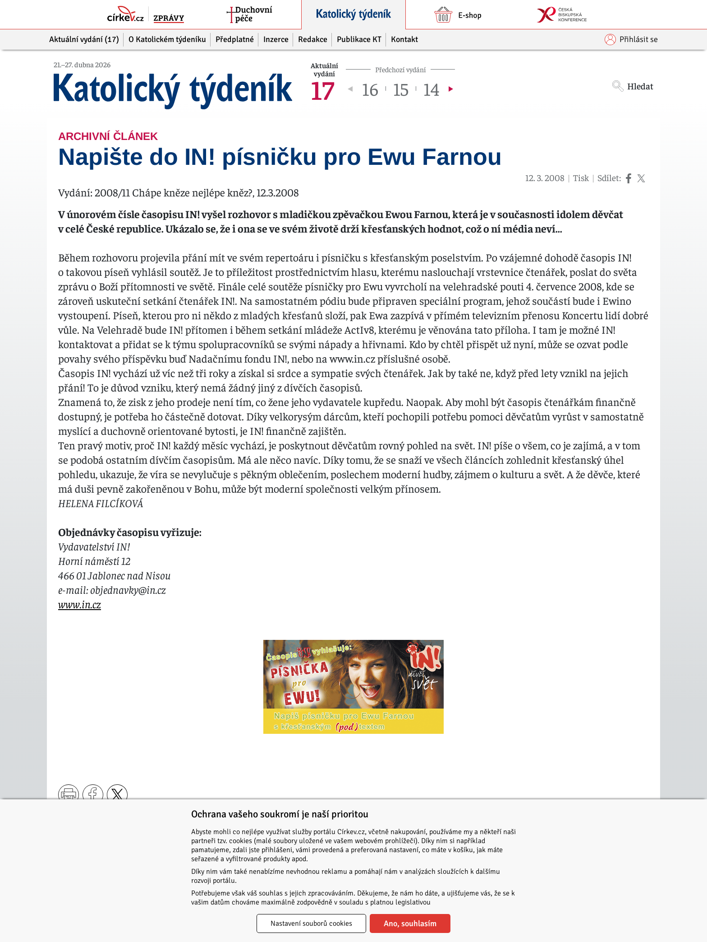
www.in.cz (79, 604)
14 (431, 88)
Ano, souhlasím (410, 923)
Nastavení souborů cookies (311, 923)
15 (401, 88)
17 (322, 88)
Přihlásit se (631, 39)
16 (370, 88)
